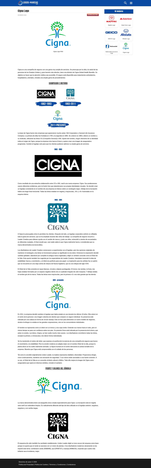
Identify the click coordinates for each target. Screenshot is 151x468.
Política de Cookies (41, 464)
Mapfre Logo (111, 25)
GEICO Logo (111, 38)
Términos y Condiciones (57, 464)
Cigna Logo (126, 52)
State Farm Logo (126, 25)
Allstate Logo (126, 38)
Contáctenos (71, 464)
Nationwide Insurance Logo (112, 52)
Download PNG (93, 14)
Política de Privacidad (26, 464)
